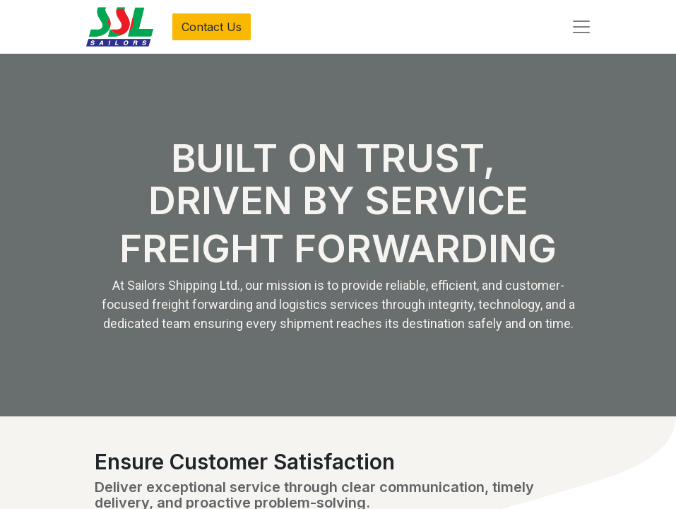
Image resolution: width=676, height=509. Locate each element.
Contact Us (212, 27)
